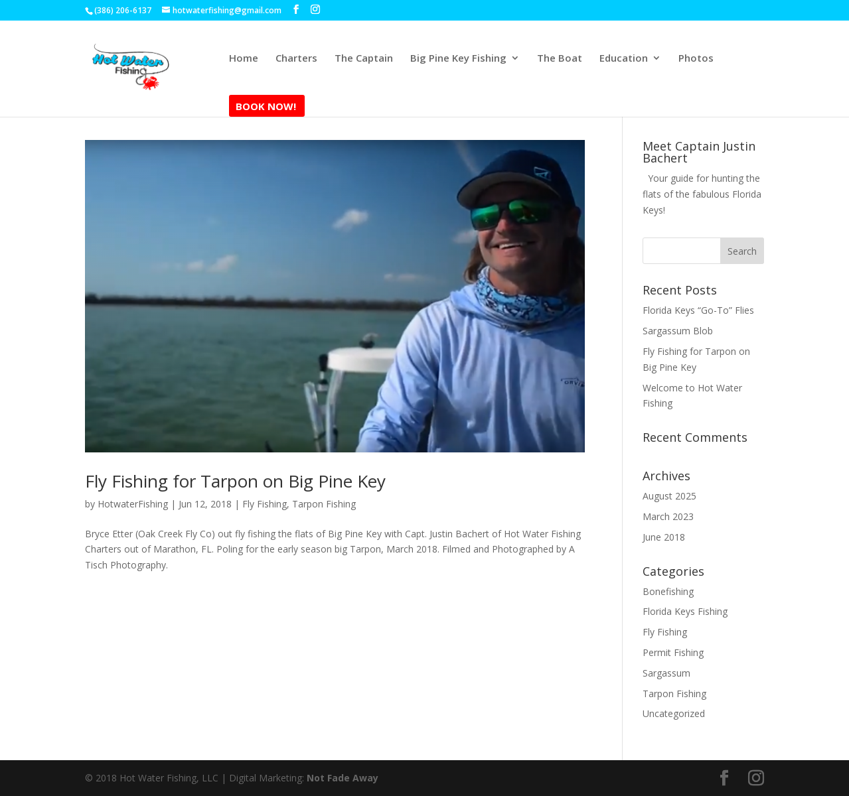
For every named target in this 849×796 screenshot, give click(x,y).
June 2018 (664, 537)
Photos (696, 58)
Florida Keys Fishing (685, 611)
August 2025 (669, 496)
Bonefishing (668, 591)
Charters (296, 58)
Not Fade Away (342, 777)
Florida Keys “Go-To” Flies (698, 310)
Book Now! (266, 107)
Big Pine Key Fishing (458, 58)
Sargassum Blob (678, 330)
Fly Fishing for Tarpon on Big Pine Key (235, 481)
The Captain (364, 58)
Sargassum (666, 673)
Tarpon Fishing (324, 504)
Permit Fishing (673, 652)
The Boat (559, 58)
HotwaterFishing (133, 504)
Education (623, 58)
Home (243, 58)
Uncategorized (674, 713)
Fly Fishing (264, 504)
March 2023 (668, 516)
